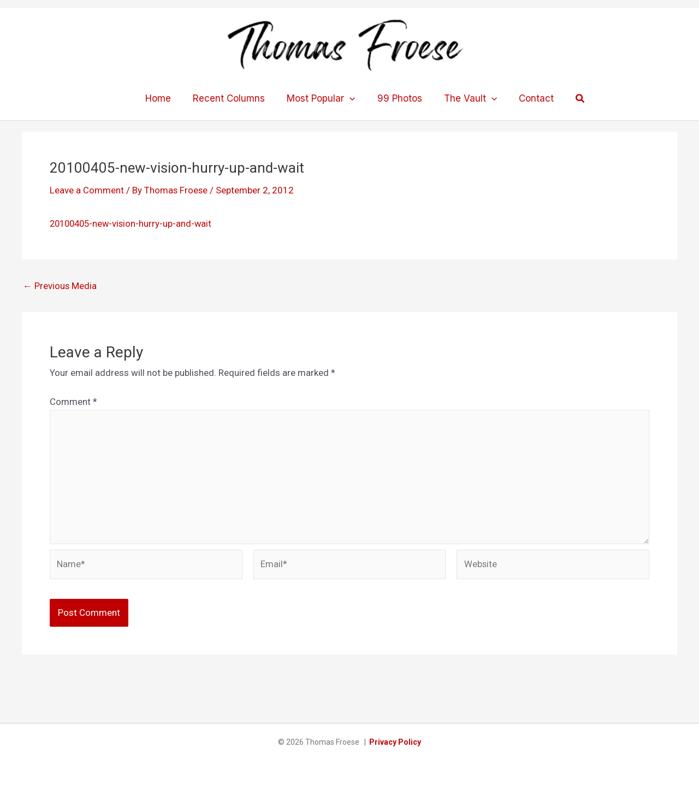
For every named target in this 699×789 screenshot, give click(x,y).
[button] (571, 98)
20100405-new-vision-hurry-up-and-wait (133, 223)
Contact (528, 98)
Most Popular (322, 98)
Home (166, 98)
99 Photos (398, 98)
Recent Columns (234, 98)
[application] (351, 98)
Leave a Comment (87, 190)
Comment (73, 401)
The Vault (465, 98)
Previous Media (60, 285)
